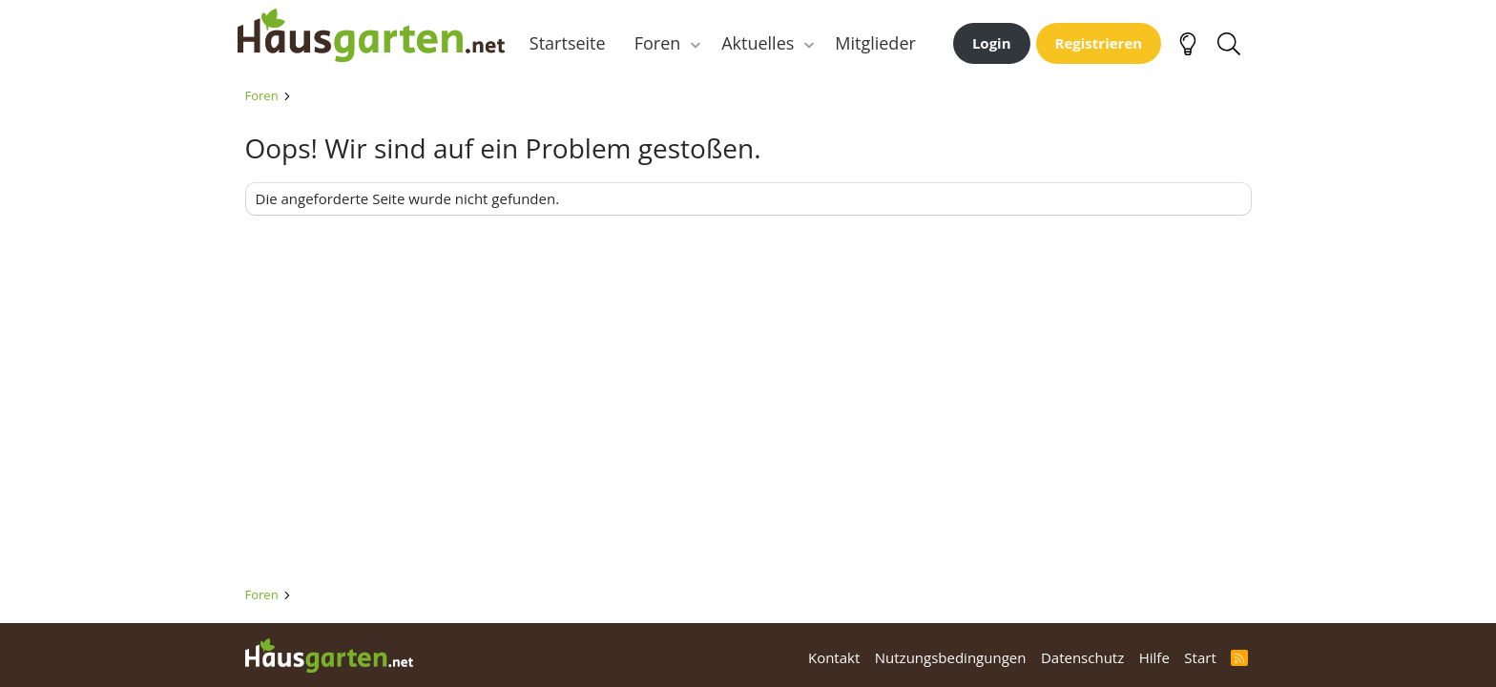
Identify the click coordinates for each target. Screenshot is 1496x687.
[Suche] (1229, 57)
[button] (702, 56)
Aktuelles (764, 56)
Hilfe (1154, 657)
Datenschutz (1082, 657)
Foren (663, 56)
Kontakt (834, 657)
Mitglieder (882, 56)
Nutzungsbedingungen (951, 657)
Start (1200, 657)
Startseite (574, 56)
